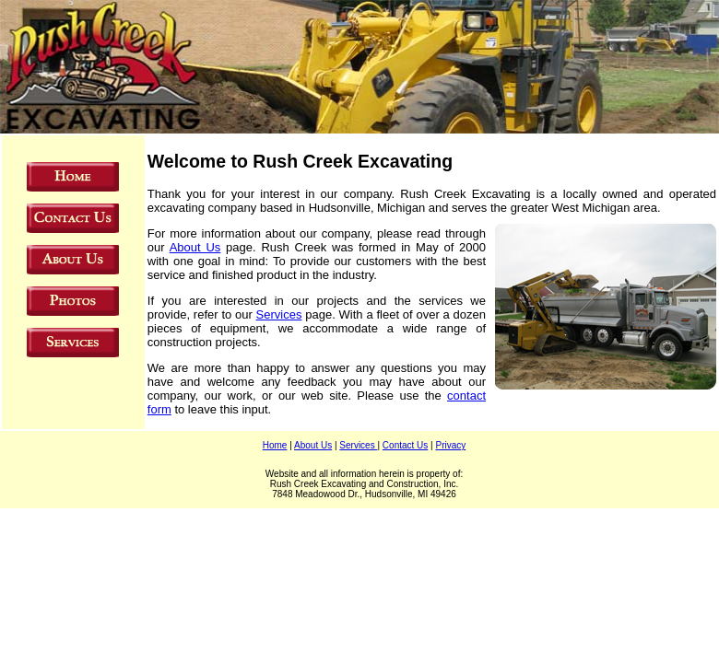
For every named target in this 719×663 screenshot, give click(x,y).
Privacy (450, 445)
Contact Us (405, 445)
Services (279, 314)
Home (275, 445)
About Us (195, 247)
